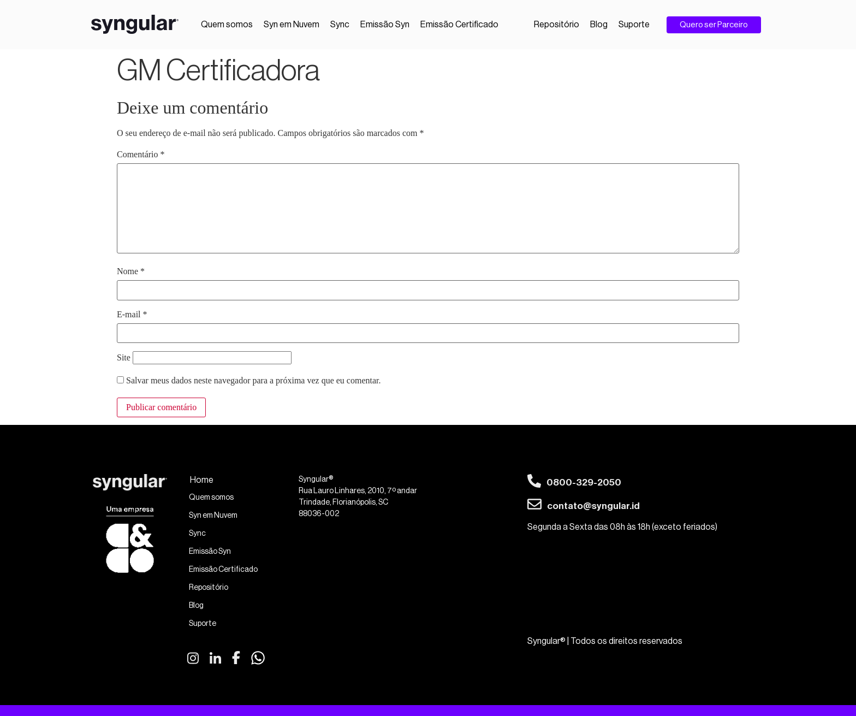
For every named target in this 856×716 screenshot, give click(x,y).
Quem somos (227, 24)
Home (201, 480)
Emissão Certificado (459, 24)
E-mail (132, 314)
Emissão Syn (384, 24)
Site (123, 357)
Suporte (634, 24)
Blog (599, 24)
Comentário (141, 154)
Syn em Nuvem (291, 24)
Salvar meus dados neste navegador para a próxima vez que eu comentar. (253, 380)
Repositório (556, 24)
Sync (339, 24)
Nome (131, 271)
